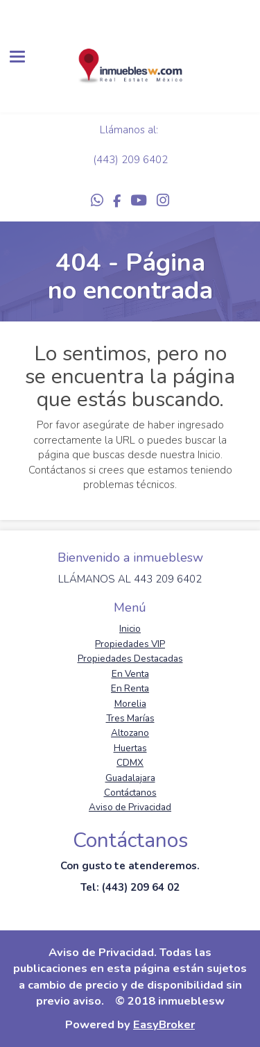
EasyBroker (164, 1024)
